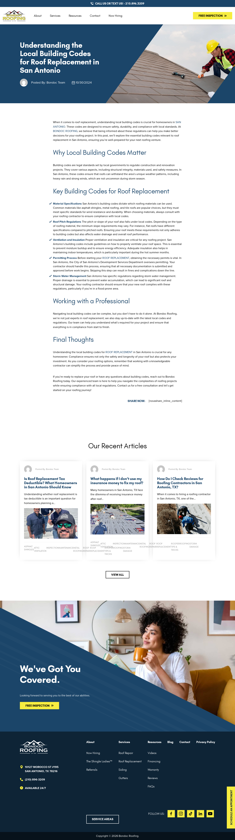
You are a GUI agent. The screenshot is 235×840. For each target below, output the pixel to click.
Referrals (91, 769)
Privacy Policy (205, 742)
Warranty (153, 769)
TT (190, 813)
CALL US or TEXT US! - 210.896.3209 (119, 3)
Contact (95, 15)
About (37, 15)
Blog (170, 742)
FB (171, 813)
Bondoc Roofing (65, 131)
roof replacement (115, 258)
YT (210, 813)
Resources (75, 15)
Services (55, 15)
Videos (152, 753)
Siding (123, 769)
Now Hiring (115, 15)
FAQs (151, 786)
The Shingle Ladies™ (99, 761)
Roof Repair (126, 753)
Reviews (153, 778)
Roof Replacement (130, 761)
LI (200, 813)
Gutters (123, 778)
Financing (154, 761)
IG (181, 813)
